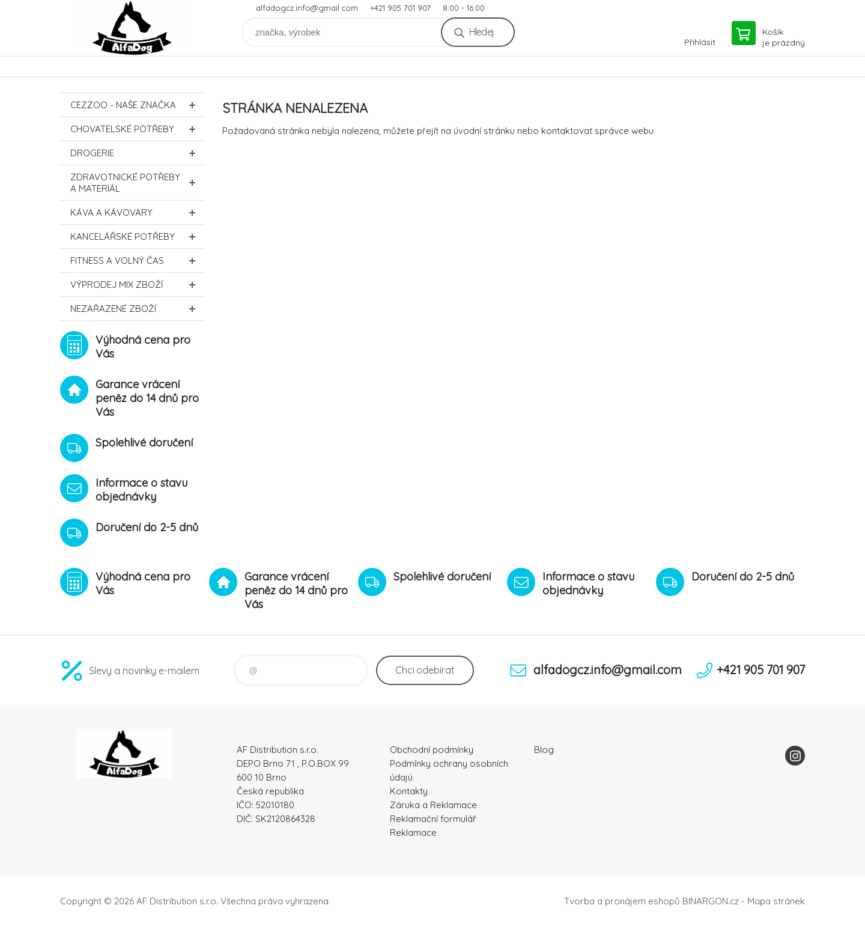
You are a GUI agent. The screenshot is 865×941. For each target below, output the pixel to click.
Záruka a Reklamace (433, 805)
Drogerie (137, 153)
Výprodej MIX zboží (137, 284)
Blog (544, 749)
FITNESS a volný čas (137, 260)
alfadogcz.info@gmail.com (307, 8)
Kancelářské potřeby (137, 236)
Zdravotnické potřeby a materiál (137, 182)
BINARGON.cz (710, 901)
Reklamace (413, 832)
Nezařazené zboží (137, 308)
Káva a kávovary (137, 212)
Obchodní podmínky (431, 749)
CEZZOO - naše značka (137, 105)
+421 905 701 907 (400, 8)
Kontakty (409, 791)
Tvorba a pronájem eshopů (622, 901)
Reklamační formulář (433, 818)
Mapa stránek (776, 901)
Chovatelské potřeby (137, 129)
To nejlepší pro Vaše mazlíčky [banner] (132, 28)
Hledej (481, 32)
